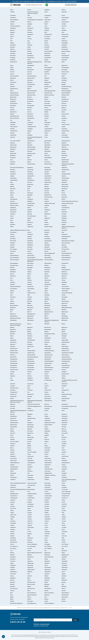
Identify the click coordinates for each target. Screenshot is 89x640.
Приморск (30, 422)
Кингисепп (30, 222)
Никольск (12, 354)
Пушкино (29, 428)
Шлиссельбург (31, 584)
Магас (46, 301)
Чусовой (29, 575)
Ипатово (46, 190)
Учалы (29, 550)
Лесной (46, 286)
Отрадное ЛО (65, 390)
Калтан (46, 199)
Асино (29, 36)
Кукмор (29, 271)
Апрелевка (13, 28)
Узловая (46, 535)
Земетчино (47, 180)
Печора (29, 408)
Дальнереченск (66, 140)
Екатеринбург (48, 157)
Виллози (64, 97)
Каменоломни (31, 203)
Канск (46, 207)
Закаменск (13, 173)
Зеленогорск (47, 178)
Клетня (29, 232)
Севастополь (47, 460)
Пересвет (12, 404)
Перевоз (64, 400)
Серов (11, 471)
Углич (63, 533)
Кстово (63, 265)
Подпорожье (13, 416)
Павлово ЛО (13, 394)
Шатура (12, 580)
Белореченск (30, 57)
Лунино (64, 295)
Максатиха (64, 303)
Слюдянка (30, 477)
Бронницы (30, 80)
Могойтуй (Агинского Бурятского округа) (15, 324)
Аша (28, 40)
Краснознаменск (14, 257)
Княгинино (30, 234)
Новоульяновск (66, 365)
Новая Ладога (65, 354)
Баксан (46, 42)
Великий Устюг (14, 88)
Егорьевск (13, 157)
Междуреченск (31, 314)
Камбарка (30, 201)
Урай (63, 538)
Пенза (28, 398)
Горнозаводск (13, 126)
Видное (46, 97)
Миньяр (46, 318)
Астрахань (47, 36)
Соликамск (13, 485)
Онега (29, 385)
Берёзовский (13, 61)
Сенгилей (64, 466)
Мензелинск (30, 316)
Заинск (63, 171)
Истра (63, 192)
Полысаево (13, 418)
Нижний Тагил (65, 350)
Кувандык (30, 267)
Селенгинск (47, 464)
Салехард (47, 450)
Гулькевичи (65, 135)
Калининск (30, 199)
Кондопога (30, 242)
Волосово (64, 105)
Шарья (63, 578)
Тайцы (12, 510)
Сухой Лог (64, 504)
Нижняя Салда (14, 352)
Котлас (29, 251)
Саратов (12, 454)
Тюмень (12, 533)
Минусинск (30, 318)
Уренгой (29, 540)
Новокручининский (67, 359)
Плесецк (12, 414)
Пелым (12, 398)
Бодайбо (46, 71)
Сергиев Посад (48, 469)
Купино (29, 273)
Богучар (29, 71)
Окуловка (12, 383)
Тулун (46, 529)
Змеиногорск (47, 182)
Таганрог (46, 508)
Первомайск (47, 398)
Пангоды (29, 396)
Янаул (11, 599)
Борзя (63, 76)
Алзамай (12, 21)
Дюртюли (47, 155)
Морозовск (64, 327)
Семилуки (30, 466)
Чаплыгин (64, 563)
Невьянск (12, 344)
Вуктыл (29, 111)
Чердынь (12, 567)
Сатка (63, 454)
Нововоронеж (13, 359)
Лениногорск (47, 284)
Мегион (29, 311)
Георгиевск (47, 122)
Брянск (46, 80)
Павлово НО (30, 394)
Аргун (63, 28)
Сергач (29, 469)
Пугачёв (64, 426)
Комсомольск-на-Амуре (68, 240)
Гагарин (46, 118)
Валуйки (12, 86)
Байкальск (64, 40)
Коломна (29, 238)
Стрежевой (47, 497)
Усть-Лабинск (48, 548)
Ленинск (64, 284)
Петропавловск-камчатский (69, 406)
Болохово (64, 73)
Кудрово (64, 267)
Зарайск (12, 176)
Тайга (63, 508)
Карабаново (13, 209)
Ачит (11, 40)
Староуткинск (48, 495)
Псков (46, 426)
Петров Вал (65, 404)
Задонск (46, 171)
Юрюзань (46, 594)
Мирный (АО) (65, 318)
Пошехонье (47, 420)
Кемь (11, 220)
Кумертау (64, 271)
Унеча (46, 538)
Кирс (28, 230)
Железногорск (48, 164)
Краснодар (47, 255)
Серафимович (13, 469)
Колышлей (64, 238)
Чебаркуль (13, 565)
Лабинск (29, 280)
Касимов (64, 214)
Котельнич (13, 251)
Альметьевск (65, 21)
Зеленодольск (14, 180)
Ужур (28, 535)
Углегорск (47, 533)
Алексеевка (47, 19)
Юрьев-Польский (31, 594)
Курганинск (65, 273)
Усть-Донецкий (31, 546)
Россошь (46, 439)
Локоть (46, 292)
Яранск (46, 599)
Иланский (12, 188)
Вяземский (30, 116)
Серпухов (29, 471)
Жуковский (30, 169)
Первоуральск (48, 400)
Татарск (29, 514)
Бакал (28, 42)
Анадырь (29, 23)
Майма (29, 303)
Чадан (11, 563)
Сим (28, 473)
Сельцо (64, 464)
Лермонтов (30, 286)
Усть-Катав (65, 546)
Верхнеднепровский (49, 90)
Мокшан (12, 327)
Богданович (30, 69)
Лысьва (46, 297)
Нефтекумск (65, 346)
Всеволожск (13, 111)
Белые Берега (65, 57)
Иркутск (12, 192)
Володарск (13, 105)
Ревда (29, 435)
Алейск (46, 17)
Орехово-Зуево (14, 388)
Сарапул (64, 452)
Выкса (63, 111)
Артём (12, 34)
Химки (46, 559)
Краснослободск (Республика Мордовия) (35, 260)
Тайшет (29, 510)
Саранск (46, 452)
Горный (46, 126)
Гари (45, 120)
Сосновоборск (31, 489)
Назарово (64, 335)
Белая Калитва (48, 51)
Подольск (64, 414)
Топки (63, 523)
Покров (46, 416)
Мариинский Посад (67, 307)
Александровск (14, 19)
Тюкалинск (64, 531)
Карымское (47, 214)
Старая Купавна (66, 493)
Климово (46, 232)
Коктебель (13, 238)
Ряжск (11, 447)
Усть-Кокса (13, 548)
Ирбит (63, 190)
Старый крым (13, 497)
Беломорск (47, 55)
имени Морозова (31, 603)
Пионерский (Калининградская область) (18, 411)
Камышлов (13, 207)
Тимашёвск (47, 519)
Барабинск (64, 47)
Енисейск (12, 161)
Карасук (64, 209)
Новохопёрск (30, 367)
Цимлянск (47, 561)
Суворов (46, 500)
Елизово (29, 159)
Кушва (29, 278)
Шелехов (12, 582)
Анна (45, 26)
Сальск (63, 450)
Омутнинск (65, 383)
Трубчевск (13, 527)
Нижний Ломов (31, 350)
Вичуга (46, 99)
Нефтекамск (47, 346)
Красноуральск (66, 259)
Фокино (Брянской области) (34, 552)
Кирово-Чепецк (48, 226)
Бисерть (29, 67)
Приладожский (14, 422)
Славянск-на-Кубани (49, 475)
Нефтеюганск (13, 348)
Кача (45, 216)
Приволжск (65, 420)
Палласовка (13, 396)
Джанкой (29, 145)
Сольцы (64, 485)
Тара (63, 512)
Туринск (12, 531)
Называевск (47, 338)
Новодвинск (30, 359)
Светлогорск (65, 456)
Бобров (12, 69)
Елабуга (64, 157)
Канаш (29, 207)
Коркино (64, 245)
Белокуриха (30, 55)
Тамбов (46, 512)
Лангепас (46, 282)
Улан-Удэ (64, 535)
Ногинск (64, 369)
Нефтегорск (30, 346)
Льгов (11, 299)
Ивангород (30, 184)
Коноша (46, 242)
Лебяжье (12, 284)
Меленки (46, 314)
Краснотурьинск (48, 259)
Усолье (12, 544)
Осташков (30, 390)
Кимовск (64, 220)
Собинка (46, 479)
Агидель (12, 11)
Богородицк (47, 69)
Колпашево (47, 238)
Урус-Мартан (13, 542)
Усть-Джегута (14, 546)
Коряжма (46, 247)
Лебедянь (64, 282)
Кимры (12, 222)
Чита (28, 573)
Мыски (63, 331)
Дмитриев (47, 147)
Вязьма (64, 116)
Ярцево (12, 601)
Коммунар (30, 240)
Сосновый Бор (48, 489)
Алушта (46, 21)
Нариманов (13, 340)
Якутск (29, 597)
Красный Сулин (14, 265)
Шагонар (64, 575)
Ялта (45, 597)
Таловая (29, 512)
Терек (11, 519)
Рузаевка (64, 443)
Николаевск (47, 352)
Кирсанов (47, 230)
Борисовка (13, 78)
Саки (63, 447)
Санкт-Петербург (32, 452)
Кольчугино (13, 240)
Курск (28, 276)
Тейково (29, 516)
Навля (11, 335)
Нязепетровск (65, 373)
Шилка (46, 582)
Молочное (30, 327)
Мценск (46, 331)
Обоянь (64, 376)
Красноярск (30, 263)
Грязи (28, 133)
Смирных (46, 477)
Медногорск (65, 311)
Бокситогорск (65, 71)
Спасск (46, 491)
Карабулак (47, 209)
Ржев (45, 437)
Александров (65, 17)
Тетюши (29, 519)
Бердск (46, 59)
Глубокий (12, 124)
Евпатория (64, 155)
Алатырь (29, 17)
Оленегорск (30, 383)
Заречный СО (47, 176)
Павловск (47, 394)
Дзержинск (47, 145)
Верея (11, 90)
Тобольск (29, 521)
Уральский (13, 540)
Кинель (46, 222)
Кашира (29, 218)
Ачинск (63, 38)
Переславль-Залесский (33, 404)
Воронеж (12, 109)
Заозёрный (30, 173)
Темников (47, 516)
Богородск (64, 69)
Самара (12, 452)
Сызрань (12, 506)
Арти (63, 32)
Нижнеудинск (65, 348)
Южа (11, 592)
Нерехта (64, 344)
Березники (64, 59)
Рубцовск (12, 443)
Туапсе (46, 527)
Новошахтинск (14, 369)
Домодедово (65, 149)
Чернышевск (13, 571)
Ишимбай (29, 195)
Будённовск (47, 82)
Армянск (12, 32)
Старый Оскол (65, 495)
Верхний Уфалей (66, 92)
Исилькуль (30, 192)
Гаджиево (64, 118)
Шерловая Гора (31, 582)
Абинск (63, 9)
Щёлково (64, 586)
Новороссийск (48, 363)
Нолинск (29, 371)
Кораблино (30, 245)
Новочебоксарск (48, 367)
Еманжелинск (65, 159)
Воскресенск (47, 109)
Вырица (12, 114)
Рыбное (29, 445)
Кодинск (29, 236)
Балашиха (64, 45)
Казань (12, 197)
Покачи (29, 416)
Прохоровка (30, 426)
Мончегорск (47, 327)
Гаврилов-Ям (30, 118)
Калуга (63, 199)
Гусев (45, 137)
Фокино (12, 552)
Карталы (29, 214)
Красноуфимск (14, 263)
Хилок (29, 559)
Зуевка (12, 184)
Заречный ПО (30, 176)
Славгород (30, 475)
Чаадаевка (64, 561)
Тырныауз (47, 531)
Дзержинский (65, 145)
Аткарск (29, 38)
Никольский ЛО (31, 354)
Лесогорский (65, 286)
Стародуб (30, 495)
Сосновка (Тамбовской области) (18, 489)
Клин (63, 232)
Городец (12, 128)
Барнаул (12, 49)
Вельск (29, 88)
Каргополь (64, 211)
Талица (12, 512)
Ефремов (12, 164)
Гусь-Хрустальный (15, 140)
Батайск (46, 49)
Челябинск (64, 565)
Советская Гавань (32, 483)
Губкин (63, 133)
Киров (11, 226)
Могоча (29, 323)
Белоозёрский (65, 55)
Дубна (46, 153)
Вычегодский (65, 114)
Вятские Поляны (14, 118)
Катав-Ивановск (31, 216)
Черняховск (47, 571)
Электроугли (47, 588)
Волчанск (29, 107)
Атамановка (65, 36)
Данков (29, 142)
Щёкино (46, 586)
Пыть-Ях (64, 428)
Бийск (63, 61)
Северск (12, 464)
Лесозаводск (13, 288)
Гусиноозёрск (65, 137)
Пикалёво (47, 408)
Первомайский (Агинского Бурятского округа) (17, 401)
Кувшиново (47, 267)
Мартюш (29, 309)
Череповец (64, 567)
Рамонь (46, 433)
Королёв (12, 247)
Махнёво (64, 309)
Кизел (46, 220)
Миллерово (65, 316)
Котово (46, 251)
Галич (28, 120)
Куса (11, 278)
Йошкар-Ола (47, 195)
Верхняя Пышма (14, 95)
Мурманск (13, 331)
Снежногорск (30, 479)
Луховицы (13, 297)
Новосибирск (13, 365)
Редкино (46, 435)
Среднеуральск (14, 493)
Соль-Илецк (47, 485)
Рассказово (65, 433)
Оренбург (64, 385)
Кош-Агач (29, 253)
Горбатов (46, 124)
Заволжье (30, 171)
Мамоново (13, 307)
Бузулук (64, 82)
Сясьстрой (13, 508)
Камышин (64, 205)
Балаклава (13, 45)
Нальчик (64, 338)
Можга (63, 323)
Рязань (29, 447)
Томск (46, 523)
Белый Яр (12, 59)
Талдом (64, 510)
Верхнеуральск (14, 92)
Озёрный (46, 378)
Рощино (46, 441)
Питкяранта (30, 410)
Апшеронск (30, 28)
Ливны (46, 288)
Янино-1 (29, 599)
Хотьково (12, 561)
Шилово (64, 582)
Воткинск (64, 109)
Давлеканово (30, 140)
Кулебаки (46, 271)
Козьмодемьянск (66, 236)
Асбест (12, 36)
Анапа (46, 23)
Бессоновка (47, 61)
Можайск (46, 323)
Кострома (30, 249)
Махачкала (47, 309)
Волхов (12, 107)
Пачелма (64, 396)
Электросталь (31, 588)
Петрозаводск (48, 406)
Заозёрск (46, 173)
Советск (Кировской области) (18, 483)
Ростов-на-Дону (14, 441)
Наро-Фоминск (31, 340)
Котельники (47, 249)
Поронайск (64, 418)
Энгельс (12, 590)
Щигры (29, 586)
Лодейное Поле (31, 292)
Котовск (64, 251)
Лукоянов (47, 295)
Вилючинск (13, 99)
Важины (46, 84)
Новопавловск (31, 363)
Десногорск (13, 145)
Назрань (29, 338)
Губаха (46, 133)
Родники (12, 439)
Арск (45, 32)
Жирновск (64, 167)
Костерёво (64, 247)
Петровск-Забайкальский (34, 406)
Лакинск (29, 282)
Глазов (63, 122)
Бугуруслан (13, 82)
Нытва (29, 373)
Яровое (63, 599)
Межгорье (13, 314)
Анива (29, 26)
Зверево (29, 178)
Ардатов (12, 30)
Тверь (63, 514)
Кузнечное (47, 269)
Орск (28, 388)
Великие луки (47, 86)
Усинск (46, 542)
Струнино (12, 500)
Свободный (30, 460)
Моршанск (13, 329)
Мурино (64, 329)
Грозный (12, 133)
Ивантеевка (65, 184)
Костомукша (13, 249)
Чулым (12, 575)
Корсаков (29, 247)
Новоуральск (13, 367)
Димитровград (31, 147)
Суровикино (30, 504)
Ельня (46, 159)
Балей (29, 47)
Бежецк (29, 51)
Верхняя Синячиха (49, 95)
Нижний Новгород (49, 350)
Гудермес (29, 135)
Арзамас (29, 30)
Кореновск (47, 245)
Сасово (46, 454)
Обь (11, 378)
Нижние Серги (14, 350)
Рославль (29, 439)
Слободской (13, 477)
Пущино (46, 428)
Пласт (63, 410)
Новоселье (64, 363)
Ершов (29, 161)
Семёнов (46, 466)
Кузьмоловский (66, 269)
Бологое (29, 73)
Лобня (11, 292)
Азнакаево (13, 15)
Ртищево (64, 441)
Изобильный (65, 186)
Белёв (29, 59)
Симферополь (48, 473)
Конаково (12, 242)
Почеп (29, 420)
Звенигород (13, 178)
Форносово (47, 552)
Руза (45, 443)
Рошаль (29, 441)
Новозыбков (47, 359)
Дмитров (64, 147)
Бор (45, 76)
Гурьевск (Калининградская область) (34, 138)
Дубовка (64, 153)
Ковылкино (64, 234)
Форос (63, 552)
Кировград (30, 226)
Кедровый (47, 218)
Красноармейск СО (67, 253)
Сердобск (64, 469)
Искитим (46, 192)
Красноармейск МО (49, 253)
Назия (11, 338)
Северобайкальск (14, 462)
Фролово (12, 554)
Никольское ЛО (48, 354)
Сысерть (46, 506)
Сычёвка (64, 506)
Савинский (47, 447)
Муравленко (47, 329)
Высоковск (30, 114)
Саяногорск (30, 456)
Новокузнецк (30, 361)
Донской (29, 151)
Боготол (12, 71)
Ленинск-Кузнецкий (15, 286)
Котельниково (65, 249)
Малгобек (29, 305)
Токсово (64, 521)
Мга (11, 311)
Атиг (11, 38)
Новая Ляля (13, 357)
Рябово (63, 445)
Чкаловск (46, 573)
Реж (63, 435)
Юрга (11, 594)
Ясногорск (30, 601)
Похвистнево (13, 420)
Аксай (63, 15)
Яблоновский (65, 594)
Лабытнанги (47, 280)
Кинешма (64, 222)
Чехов (63, 571)
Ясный (46, 601)
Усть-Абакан (65, 544)
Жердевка (30, 167)
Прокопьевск (13, 424)
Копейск (12, 245)
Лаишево (12, 282)
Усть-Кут (29, 548)
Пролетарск (30, 424)
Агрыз (46, 11)
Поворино (29, 414)
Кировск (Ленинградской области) (68, 227)
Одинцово (30, 378)
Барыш (29, 49)
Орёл (45, 388)
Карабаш (29, 209)
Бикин (11, 65)
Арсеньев (29, 32)
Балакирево (65, 42)
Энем (28, 590)
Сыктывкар (30, 506)
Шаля (28, 578)
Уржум (63, 540)
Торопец (29, 525)
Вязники (46, 116)
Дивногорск (13, 147)
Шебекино (64, 580)
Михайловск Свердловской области (51, 321)
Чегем (46, 565)
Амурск (12, 23)
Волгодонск (65, 101)
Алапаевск (13, 17)
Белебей (29, 53)
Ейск (28, 157)
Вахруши (29, 86)
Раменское (30, 433)
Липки (29, 290)
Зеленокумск (30, 180)
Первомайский (65, 398)
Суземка (46, 502)
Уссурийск (47, 544)
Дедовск (64, 142)
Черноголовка (31, 569)
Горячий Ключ (13, 130)
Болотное (47, 73)
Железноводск (31, 164)
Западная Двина (66, 173)
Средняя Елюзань (32, 493)
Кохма (11, 253)
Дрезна (64, 151)
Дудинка (29, 155)
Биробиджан (30, 65)
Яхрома (64, 601)
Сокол (63, 483)
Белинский (47, 53)
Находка (29, 342)
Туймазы (12, 529)
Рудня (29, 443)
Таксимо (46, 510)
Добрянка (12, 149)
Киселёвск (64, 230)
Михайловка (13, 320)
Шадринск (13, 578)
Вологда (64, 103)
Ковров (46, 234)
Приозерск (64, 422)
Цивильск (29, 561)
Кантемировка (65, 207)
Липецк (12, 290)
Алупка (29, 21)
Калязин (12, 201)
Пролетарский (48, 424)
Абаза (11, 9)
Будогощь (30, 82)
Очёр (63, 392)
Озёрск (63, 378)
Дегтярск (47, 142)
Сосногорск (65, 489)
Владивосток (65, 99)
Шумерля (46, 584)
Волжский (47, 103)
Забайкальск (47, 169)
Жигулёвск (47, 167)
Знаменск (64, 182)
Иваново (46, 184)
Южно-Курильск (31, 592)
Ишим (11, 195)
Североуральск (66, 462)
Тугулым (64, 527)
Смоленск (64, 477)
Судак (63, 500)
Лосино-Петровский (67, 292)
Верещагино (65, 88)
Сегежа (29, 464)
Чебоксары (30, 565)
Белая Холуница (66, 51)
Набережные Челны (49, 333)
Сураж (12, 504)
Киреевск (12, 224)
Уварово (29, 533)
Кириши (64, 224)
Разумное (64, 431)
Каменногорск (14, 203)
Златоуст (29, 182)
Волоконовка (47, 105)
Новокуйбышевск (49, 361)
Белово (63, 53)
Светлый (29, 458)
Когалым (12, 236)
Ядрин (11, 597)
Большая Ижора (14, 76)
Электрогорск (13, 588)
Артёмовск (30, 34)
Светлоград (13, 458)
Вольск (46, 107)
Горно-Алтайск (65, 124)
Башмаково (13, 51)
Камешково (30, 205)
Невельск (47, 342)
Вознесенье (30, 101)
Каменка (46, 201)
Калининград (13, 199)
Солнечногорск (31, 485)
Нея (28, 348)
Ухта (11, 550)
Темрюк (64, 516)
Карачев (29, 211)
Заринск (64, 176)
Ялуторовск (65, 597)
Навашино (64, 333)
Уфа (63, 548)
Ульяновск (30, 538)
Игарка (29, 186)
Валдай (64, 84)
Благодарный (65, 67)
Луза (28, 295)
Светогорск (47, 458)
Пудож (12, 428)
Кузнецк (29, 269)
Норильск (47, 371)
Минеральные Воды (15, 318)
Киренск (29, 224)
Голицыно (29, 124)
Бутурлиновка (31, 84)
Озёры (12, 380)
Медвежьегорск (48, 311)
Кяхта (11, 280)
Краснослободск (14, 259)
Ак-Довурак (47, 15)
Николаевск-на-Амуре (67, 352)
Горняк (63, 126)
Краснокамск (47, 257)
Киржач (46, 224)
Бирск (46, 65)
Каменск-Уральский (49, 203)
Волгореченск (13, 103)
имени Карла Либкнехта (16, 603)
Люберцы (46, 299)
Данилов (12, 142)
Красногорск (30, 255)
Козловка (46, 236)
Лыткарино (64, 297)
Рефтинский (30, 437)
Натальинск (13, 342)
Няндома (12, 376)
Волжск (29, 103)
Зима (11, 182)
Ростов (63, 439)
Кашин (12, 218)
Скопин (12, 475)
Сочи (28, 491)
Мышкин (29, 333)
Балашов (12, 47)
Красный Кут (65, 263)
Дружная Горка (31, 153)
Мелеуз (64, 314)
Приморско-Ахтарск (49, 422)
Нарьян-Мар (65, 340)
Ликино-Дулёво (66, 288)
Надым (46, 335)
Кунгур (12, 273)
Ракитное (12, 433)
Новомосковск (14, 363)
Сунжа (63, 502)
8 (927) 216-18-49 (71, 1)
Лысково (29, 297)
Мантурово (30, 307)
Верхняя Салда (31, 95)
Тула (28, 529)
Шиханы (12, 584)
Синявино (64, 473)
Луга (11, 295)
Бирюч (12, 67)
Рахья (11, 435)
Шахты (29, 580)
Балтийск (46, 47)
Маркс (12, 309)
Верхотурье (13, 97)
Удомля (12, 535)
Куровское (13, 276)
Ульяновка (13, 538)
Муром (29, 331)
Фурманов (47, 554)
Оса (63, 388)
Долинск (46, 149)
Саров (29, 454)
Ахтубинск (47, 38)
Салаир (29, 450)
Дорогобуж (47, 151)
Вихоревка (30, 99)
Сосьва (12, 491)
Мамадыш (64, 305)
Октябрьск (30, 380)
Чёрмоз (46, 575)
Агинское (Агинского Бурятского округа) (32, 12)
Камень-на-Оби (14, 205)
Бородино (64, 78)
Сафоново (12, 456)
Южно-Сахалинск (49, 592)
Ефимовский (65, 161)
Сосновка (64, 487)
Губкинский (13, 135)
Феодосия (64, 550)
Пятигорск (30, 431)
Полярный (47, 418)
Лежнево (29, 284)
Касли (11, 216)
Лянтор (12, 301)
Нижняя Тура (30, 352)
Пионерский (65, 408)
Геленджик (30, 122)
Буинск (12, 84)
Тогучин (46, 521)
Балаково (29, 45)
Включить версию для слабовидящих (19, 617)
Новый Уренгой (48, 369)
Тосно (46, 525)
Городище (30, 128)
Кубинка (12, 267)
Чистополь (13, 573)
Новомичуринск (66, 361)
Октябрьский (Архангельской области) (69, 381)
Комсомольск (48, 240)
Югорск (64, 590)
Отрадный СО (13, 392)
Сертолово (47, 471)
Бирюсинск (64, 65)
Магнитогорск (65, 301)
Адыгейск (64, 11)
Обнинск (46, 376)
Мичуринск (64, 320)
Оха (28, 392)
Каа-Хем (64, 195)
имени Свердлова (49, 603)
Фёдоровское (65, 554)
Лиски (46, 290)
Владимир (13, 101)
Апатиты (64, 26)
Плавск (46, 410)
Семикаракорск (14, 466)
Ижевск (46, 186)
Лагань (63, 280)
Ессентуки (47, 161)
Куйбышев (13, 271)
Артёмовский (48, 34)
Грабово (29, 130)
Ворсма (29, 109)
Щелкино (12, 586)
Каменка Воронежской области (70, 201)
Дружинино (13, 153)
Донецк (12, 151)
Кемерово (64, 218)
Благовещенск (48, 67)
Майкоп (12, 303)
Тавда (29, 508)
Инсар (11, 190)
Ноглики (12, 371)
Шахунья (46, 580)
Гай (11, 120)
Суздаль (29, 502)
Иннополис (64, 188)
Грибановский (65, 130)
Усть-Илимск (47, 546)
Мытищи (12, 333)
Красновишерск (14, 255)
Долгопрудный (31, 149)
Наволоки (29, 335)
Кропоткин (30, 265)
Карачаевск (13, 211)
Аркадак (46, 30)
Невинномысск (66, 342)
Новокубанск (13, 361)
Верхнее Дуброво (66, 90)
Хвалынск (12, 559)
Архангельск (65, 34)
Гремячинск (47, 130)
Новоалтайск (47, 357)
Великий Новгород (66, 86)
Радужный (47, 431)
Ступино (29, 500)
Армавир (64, 30)
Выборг (46, 111)
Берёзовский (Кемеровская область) (34, 62)
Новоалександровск (32, 357)
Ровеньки (64, 437)
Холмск (64, 559)
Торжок (12, 525)
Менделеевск (13, 316)
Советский (47, 483)
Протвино (64, 424)
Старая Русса (13, 495)
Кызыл (46, 278)
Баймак (12, 42)
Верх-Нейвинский (32, 90)
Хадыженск (30, 557)
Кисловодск (13, 232)
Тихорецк (12, 521)
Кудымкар (13, 269)
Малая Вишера (14, 305)
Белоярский (47, 57)
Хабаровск (13, 557)
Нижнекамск (47, 348)
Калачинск (64, 197)
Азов (28, 15)
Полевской (64, 416)
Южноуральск (65, 592)
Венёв (46, 88)
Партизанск (47, 396)
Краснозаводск (66, 255)
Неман (46, 344)
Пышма (12, 431)
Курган (46, 273)
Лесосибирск (30, 288)
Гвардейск (13, 122)
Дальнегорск (47, 140)
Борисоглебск (31, 78)
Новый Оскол (30, 369)
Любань (29, 299)
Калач (28, 197)
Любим (63, 299)
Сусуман (46, 504)
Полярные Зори (31, 418)
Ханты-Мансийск (48, 557)
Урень (46, 540)
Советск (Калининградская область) (69, 480)
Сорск (29, 487)
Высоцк (46, 114)
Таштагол (47, 514)
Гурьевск (12, 137)
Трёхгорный (30, 527)
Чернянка (29, 571)
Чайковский (30, 563)
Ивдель (12, 186)
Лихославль (65, 290)
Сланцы (64, 475)
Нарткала (47, 340)
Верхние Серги (31, 92)
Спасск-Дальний (66, 491)
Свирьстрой (13, 460)
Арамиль (46, 28)
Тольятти (29, 523)
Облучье (29, 376)
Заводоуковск (65, 169)
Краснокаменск (31, 257)
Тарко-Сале (13, 514)
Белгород (12, 53)
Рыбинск (12, 445)
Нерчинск (12, 346)
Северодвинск (31, 462)
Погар (46, 414)
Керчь (28, 220)
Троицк (63, 525)
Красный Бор (47, 263)
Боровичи (46, 78)
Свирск (63, 458)
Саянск (46, 456)
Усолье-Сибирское (32, 544)
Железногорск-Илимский (16, 167)
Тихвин (63, 519)
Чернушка (64, 569)
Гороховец (64, 128)
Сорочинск (13, 487)
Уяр (45, 550)
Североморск (48, 462)
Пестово (46, 404)
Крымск (46, 265)
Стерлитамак (30, 497)
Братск (12, 80)
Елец (11, 159)
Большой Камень (31, 76)
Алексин (64, 19)
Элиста (63, 588)
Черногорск (47, 569)
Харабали (64, 557)
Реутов (12, 437)
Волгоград (47, 101)
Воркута (64, 107)
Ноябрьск (64, 371)
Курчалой (46, 276)
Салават (12, 450)
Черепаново (47, 567)
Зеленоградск (65, 178)
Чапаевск (46, 563)
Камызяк (46, 205)
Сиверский (13, 473)
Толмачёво (13, 523)
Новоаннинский (66, 357)
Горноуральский (31, 126)
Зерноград (64, 180)
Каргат (46, 211)
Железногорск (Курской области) (68, 164)
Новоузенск (47, 365)
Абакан (29, 9)
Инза (28, 188)
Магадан (29, 301)
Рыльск (46, 445)
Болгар (12, 73)
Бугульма (64, 80)
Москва (29, 329)
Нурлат (12, 373)
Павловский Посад (67, 394)
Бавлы (46, 40)
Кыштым (64, 278)
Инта (28, 190)
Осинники (12, 390)
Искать (75, 620)
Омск (45, 383)
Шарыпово (47, 578)
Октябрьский (47, 380)
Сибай (63, 471)
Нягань (46, 373)
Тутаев (29, 531)
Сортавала (47, 487)
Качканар (64, 216)
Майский (46, 303)
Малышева (47, 305)
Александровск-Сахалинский (35, 19)
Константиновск (66, 242)
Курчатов (64, 276)
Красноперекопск (66, 257)
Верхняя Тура (65, 95)
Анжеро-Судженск (15, 26)
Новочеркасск (65, 367)
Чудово (64, 573)
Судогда (12, 502)
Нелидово (30, 344)
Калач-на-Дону (48, 197)
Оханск (46, 392)
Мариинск (47, 307)
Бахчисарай (65, 49)
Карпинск (12, 214)
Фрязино (29, 554)
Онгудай (12, 385)
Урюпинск (30, 542)
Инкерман (47, 188)
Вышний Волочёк (14, 116)
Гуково (46, 135)
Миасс (46, 316)
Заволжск (12, 171)
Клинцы (12, 234)
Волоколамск (30, 105)
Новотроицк (30, 365)
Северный (64, 460)
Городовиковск (48, 128)
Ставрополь (47, 493)
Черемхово (30, 567)
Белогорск (13, 55)
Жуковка (12, 169)
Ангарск (64, 23)
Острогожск (47, 390)
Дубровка (12, 155)
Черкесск (12, 569)
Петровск (12, 406)
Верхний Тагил (48, 92)
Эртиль (46, 590)
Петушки (12, 408)
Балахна (46, 45)
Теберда (12, 516)
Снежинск (12, 479)
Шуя (63, 584)
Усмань (64, 542)
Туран (63, 529)
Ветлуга (29, 97)
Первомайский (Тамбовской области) (34, 401)
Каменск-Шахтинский (67, 203)
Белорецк (12, 57)
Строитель (64, 497)
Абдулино (47, 9)
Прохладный (13, 426)
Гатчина (64, 120)
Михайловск (30, 320)
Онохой (46, 385)
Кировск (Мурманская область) (18, 230)
